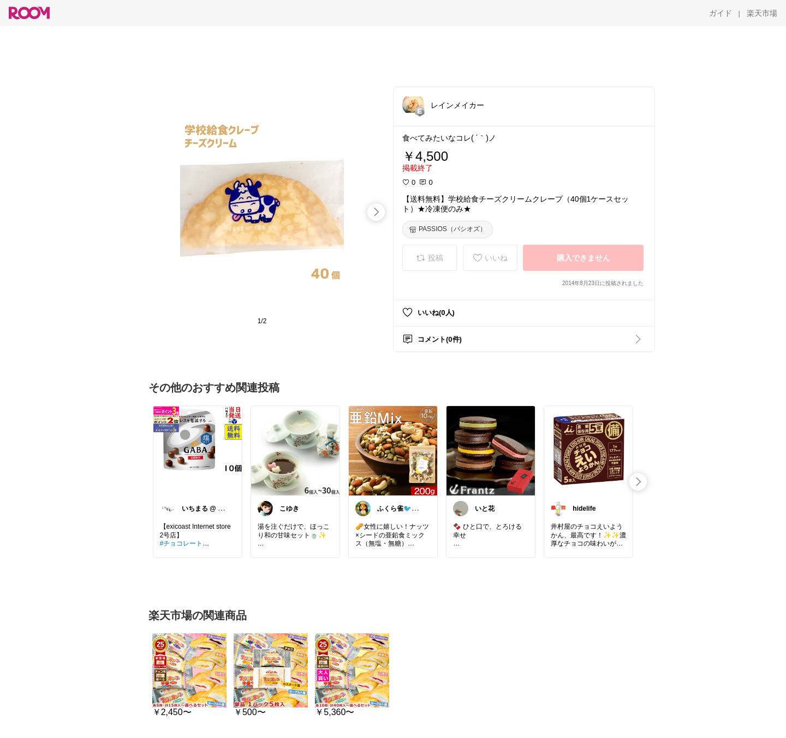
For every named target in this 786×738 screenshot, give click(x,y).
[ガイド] (720, 13)
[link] (197, 450)
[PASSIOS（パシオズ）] (447, 229)
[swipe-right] (376, 212)
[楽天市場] (762, 13)
